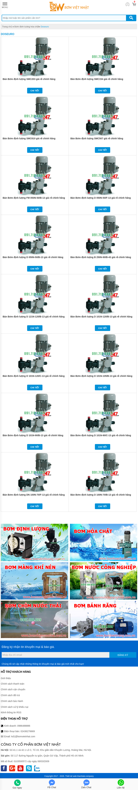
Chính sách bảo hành (12, 701)
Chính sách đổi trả (10, 695)
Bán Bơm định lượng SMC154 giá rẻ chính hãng (96, 79)
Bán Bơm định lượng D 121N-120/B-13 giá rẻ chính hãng (34, 316)
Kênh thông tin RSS (11, 712)
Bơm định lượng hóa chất (26, 26)
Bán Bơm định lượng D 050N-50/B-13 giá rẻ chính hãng (33, 257)
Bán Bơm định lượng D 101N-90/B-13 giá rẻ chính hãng (33, 435)
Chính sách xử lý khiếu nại (14, 707)
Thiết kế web (71, 776)
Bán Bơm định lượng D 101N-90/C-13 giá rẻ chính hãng (100, 435)
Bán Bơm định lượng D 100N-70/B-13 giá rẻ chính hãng (100, 494)
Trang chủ (7, 26)
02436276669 (27, 731)
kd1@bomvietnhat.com (23, 736)
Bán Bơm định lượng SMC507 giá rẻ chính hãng (96, 138)
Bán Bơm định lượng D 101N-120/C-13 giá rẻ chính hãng (34, 376)
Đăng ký (123, 655)
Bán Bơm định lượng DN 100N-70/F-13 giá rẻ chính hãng (34, 494)
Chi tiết (34, 90)
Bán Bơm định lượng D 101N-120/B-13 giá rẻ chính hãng (101, 316)
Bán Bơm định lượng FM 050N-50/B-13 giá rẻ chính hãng (34, 197)
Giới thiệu (6, 678)
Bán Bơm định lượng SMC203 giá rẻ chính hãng (29, 79)
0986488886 (23, 725)
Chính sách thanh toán (12, 683)
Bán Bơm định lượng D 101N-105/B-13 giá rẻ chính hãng (101, 376)
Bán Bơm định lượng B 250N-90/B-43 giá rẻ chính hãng (100, 257)
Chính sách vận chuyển (13, 689)
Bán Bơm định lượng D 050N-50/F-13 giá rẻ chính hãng (100, 197)
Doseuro (45, 26)
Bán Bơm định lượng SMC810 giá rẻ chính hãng (29, 138)
